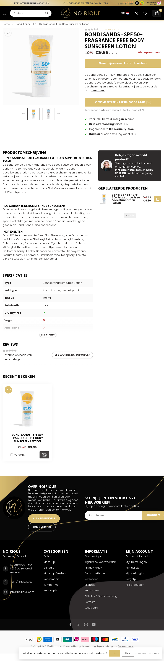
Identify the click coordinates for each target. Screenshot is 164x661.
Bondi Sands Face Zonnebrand (36, 225)
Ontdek (48, 556)
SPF (130, 215)
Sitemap (90, 585)
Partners (90, 602)
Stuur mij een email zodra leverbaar (123, 63)
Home (6, 24)
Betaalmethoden (95, 573)
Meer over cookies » (147, 653)
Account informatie (138, 556)
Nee (127, 653)
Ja (114, 653)
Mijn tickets (132, 567)
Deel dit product (133, 110)
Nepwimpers (51, 579)
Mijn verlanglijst (135, 573)
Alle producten (135, 585)
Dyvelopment (126, 646)
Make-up (49, 562)
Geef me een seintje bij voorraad (123, 102)
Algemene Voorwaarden (100, 562)
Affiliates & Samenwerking (101, 596)
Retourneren (92, 590)
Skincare (49, 567)
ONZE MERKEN (42, 527)
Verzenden (91, 579)
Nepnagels (50, 590)
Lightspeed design (103, 646)
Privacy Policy (93, 567)
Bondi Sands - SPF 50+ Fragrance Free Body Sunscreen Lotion (52, 24)
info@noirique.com (128, 170)
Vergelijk (19, 454)
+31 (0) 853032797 (21, 582)
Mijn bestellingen (136, 562)
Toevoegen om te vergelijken (102, 110)
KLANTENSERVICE (44, 518)
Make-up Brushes (55, 573)
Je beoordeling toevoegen (72, 355)
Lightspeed (84, 646)
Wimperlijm (51, 585)
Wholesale (91, 607)
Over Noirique (93, 556)
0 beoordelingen (109, 29)
